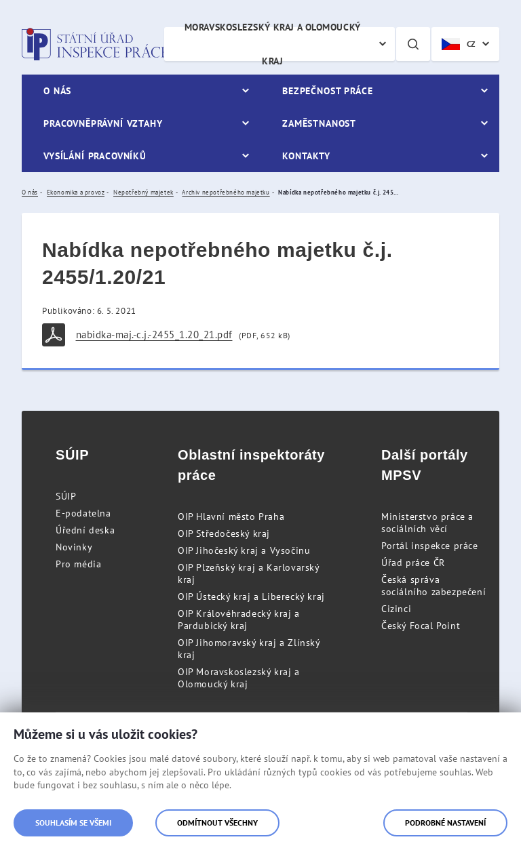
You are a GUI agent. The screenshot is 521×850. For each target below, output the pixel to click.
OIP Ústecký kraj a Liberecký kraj (251, 596)
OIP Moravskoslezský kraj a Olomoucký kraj (239, 678)
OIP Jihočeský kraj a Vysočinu (244, 550)
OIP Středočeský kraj (224, 533)
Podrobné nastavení (445, 822)
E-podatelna (83, 513)
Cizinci (396, 609)
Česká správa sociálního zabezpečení (433, 585)
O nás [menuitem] (57, 91)
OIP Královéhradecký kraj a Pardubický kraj (239, 619)
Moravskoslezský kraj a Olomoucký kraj (273, 44)
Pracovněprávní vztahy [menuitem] (103, 123)
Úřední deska (85, 530)
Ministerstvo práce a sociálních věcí (427, 522)
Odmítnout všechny (217, 822)
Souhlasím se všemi (73, 822)
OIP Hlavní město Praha (231, 516)
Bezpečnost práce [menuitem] (327, 91)
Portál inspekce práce (429, 546)
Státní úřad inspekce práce (95, 44)
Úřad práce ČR (413, 562)
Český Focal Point (420, 626)
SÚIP (66, 496)
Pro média (78, 564)
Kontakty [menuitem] (306, 156)
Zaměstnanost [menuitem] (319, 123)
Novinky (74, 547)
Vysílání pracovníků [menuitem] (95, 156)
